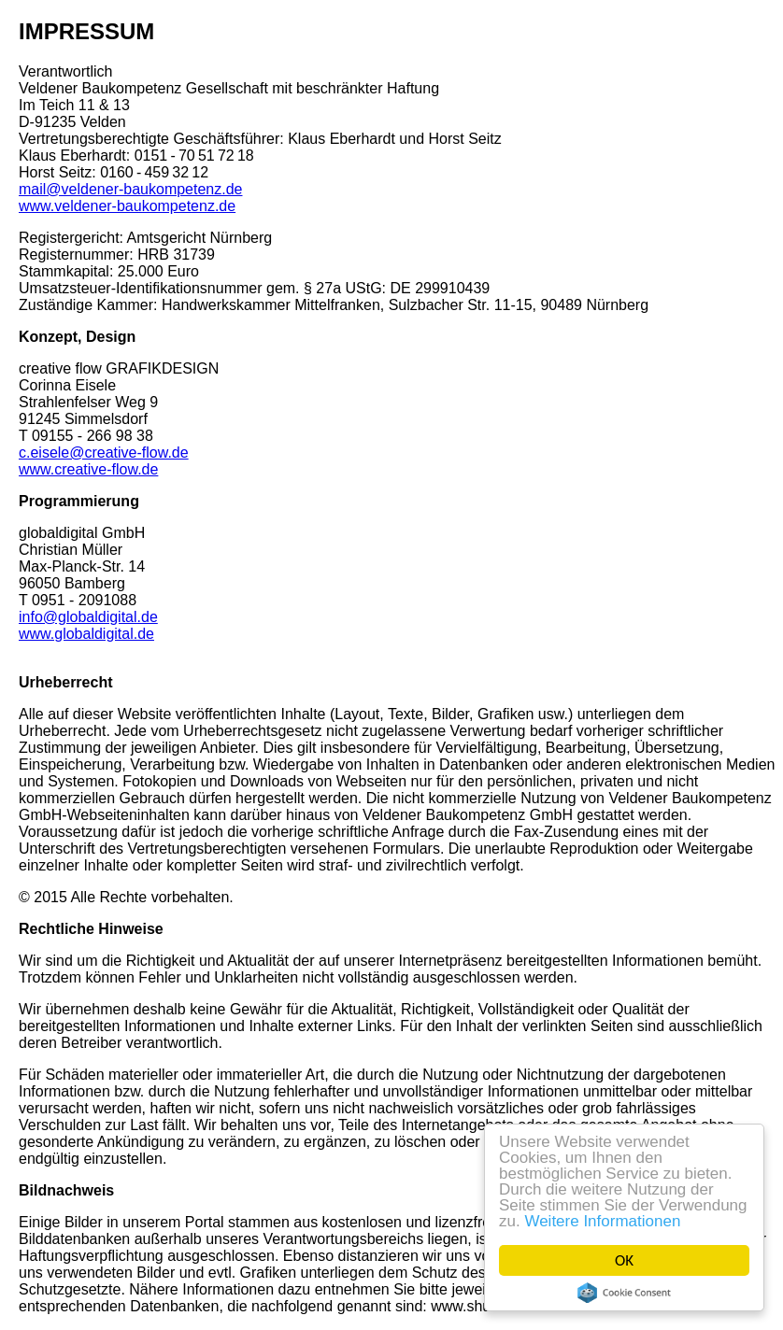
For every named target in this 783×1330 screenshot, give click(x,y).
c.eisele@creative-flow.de (104, 452)
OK (624, 1260)
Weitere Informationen (603, 1221)
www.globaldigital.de (86, 634)
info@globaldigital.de (88, 617)
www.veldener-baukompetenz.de (127, 206)
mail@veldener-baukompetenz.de (130, 189)
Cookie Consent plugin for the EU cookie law (624, 1292)
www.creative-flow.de (88, 469)
